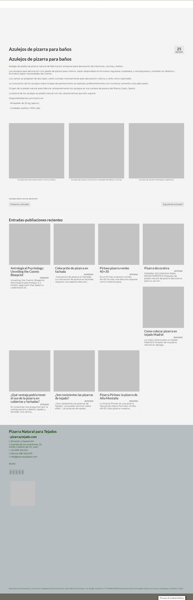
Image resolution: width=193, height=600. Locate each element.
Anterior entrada (20, 204)
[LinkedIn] (19, 472)
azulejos (13, 199)
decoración (33, 199)
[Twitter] (13, 472)
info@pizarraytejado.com (23, 456)
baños (19, 199)
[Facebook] (10, 472)
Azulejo (13, 66)
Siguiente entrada (172, 204)
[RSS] (22, 472)
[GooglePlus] (16, 472)
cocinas (25, 199)
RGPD (12, 463)
